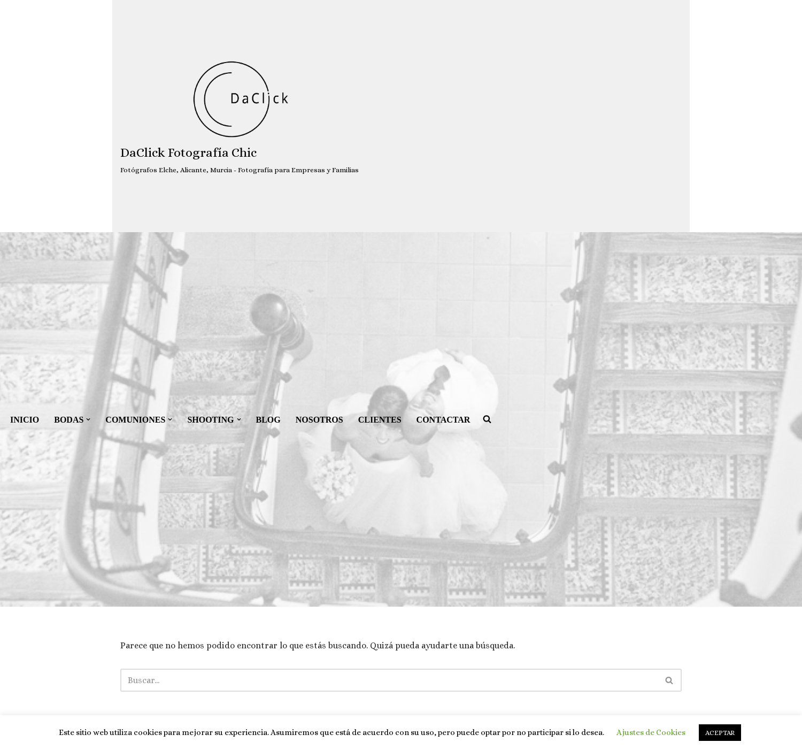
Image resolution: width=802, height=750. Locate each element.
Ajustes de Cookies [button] (650, 732)
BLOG (268, 419)
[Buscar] (389, 680)
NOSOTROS (319, 419)
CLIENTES (380, 419)
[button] (88, 419)
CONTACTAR (444, 419)
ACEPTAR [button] (720, 733)
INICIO (24, 419)
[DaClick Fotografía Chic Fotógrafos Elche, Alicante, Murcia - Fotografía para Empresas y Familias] (239, 116)
